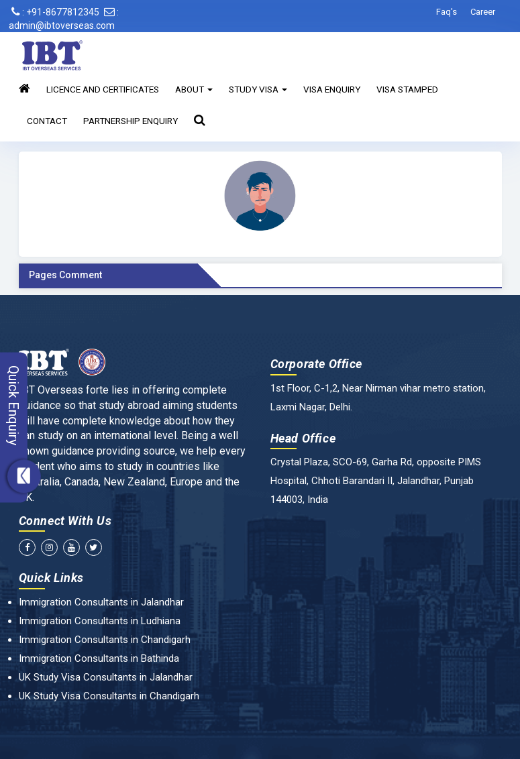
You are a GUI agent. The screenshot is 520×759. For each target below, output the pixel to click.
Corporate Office (316, 364)
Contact (47, 120)
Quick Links (52, 578)
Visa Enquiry (331, 89)
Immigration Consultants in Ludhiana (99, 621)
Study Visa (258, 89)
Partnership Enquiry (130, 120)
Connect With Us (65, 521)
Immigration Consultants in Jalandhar (101, 602)
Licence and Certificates (102, 89)
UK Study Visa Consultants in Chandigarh (109, 696)
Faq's (446, 12)
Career (482, 12)
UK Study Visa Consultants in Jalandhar (106, 677)
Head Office (303, 438)
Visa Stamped (407, 89)
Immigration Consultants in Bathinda (99, 658)
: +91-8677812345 (55, 12)
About (194, 89)
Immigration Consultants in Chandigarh (105, 640)
